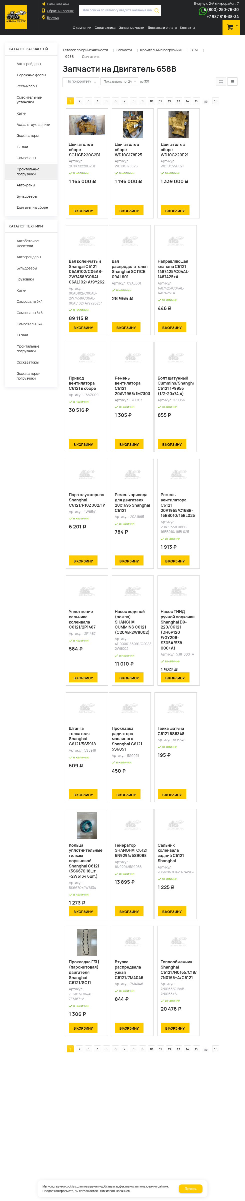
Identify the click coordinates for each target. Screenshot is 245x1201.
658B (69, 56)
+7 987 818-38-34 (222, 16)
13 (175, 93)
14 (184, 93)
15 (193, 93)
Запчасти (124, 50)
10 (148, 93)
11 (157, 93)
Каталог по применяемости (85, 50)
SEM (194, 50)
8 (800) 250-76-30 (221, 9)
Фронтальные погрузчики (161, 50)
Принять (190, 1188)
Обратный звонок (60, 11)
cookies (70, 1186)
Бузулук (53, 18)
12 (166, 93)
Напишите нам (58, 4)
